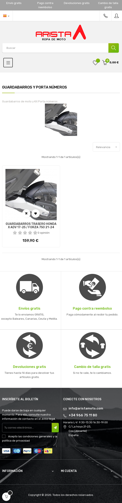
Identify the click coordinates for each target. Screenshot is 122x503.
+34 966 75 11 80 (83, 415)
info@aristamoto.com (86, 408)
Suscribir (55, 427)
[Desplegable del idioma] (6, 15)
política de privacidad (16, 440)
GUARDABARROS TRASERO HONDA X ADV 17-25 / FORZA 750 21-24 (31, 225)
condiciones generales (37, 436)
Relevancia (108, 147)
